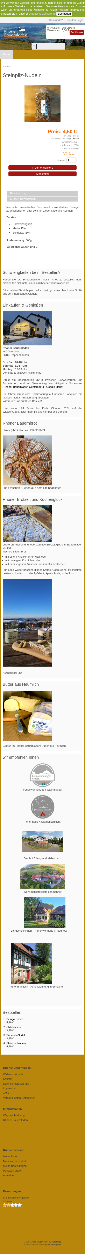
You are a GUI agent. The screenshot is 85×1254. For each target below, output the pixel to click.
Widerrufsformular (13, 1074)
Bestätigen (64, 13)
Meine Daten (10, 1156)
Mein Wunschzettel (14, 1161)
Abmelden (9, 1175)
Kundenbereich (13, 1150)
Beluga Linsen (14, 1019)
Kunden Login (75, 20)
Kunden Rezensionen (23, 199)
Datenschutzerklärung (42, 13)
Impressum (9, 1088)
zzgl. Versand (73, 139)
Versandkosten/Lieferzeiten (19, 1097)
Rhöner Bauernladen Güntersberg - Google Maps (32, 386)
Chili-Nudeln (13, 1027)
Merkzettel (42, 173)
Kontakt (7, 1078)
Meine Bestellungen (15, 1165)
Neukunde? (56, 20)
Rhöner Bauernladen (15, 1120)
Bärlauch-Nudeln (16, 1035)
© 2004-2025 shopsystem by (42, 1242)
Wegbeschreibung (14, 1115)
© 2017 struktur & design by (42, 1245)
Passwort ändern (13, 1170)
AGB (6, 1093)
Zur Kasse (77, 32)
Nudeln (6, 66)
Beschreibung (18, 193)
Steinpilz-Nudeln (16, 1043)
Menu (6, 54)
